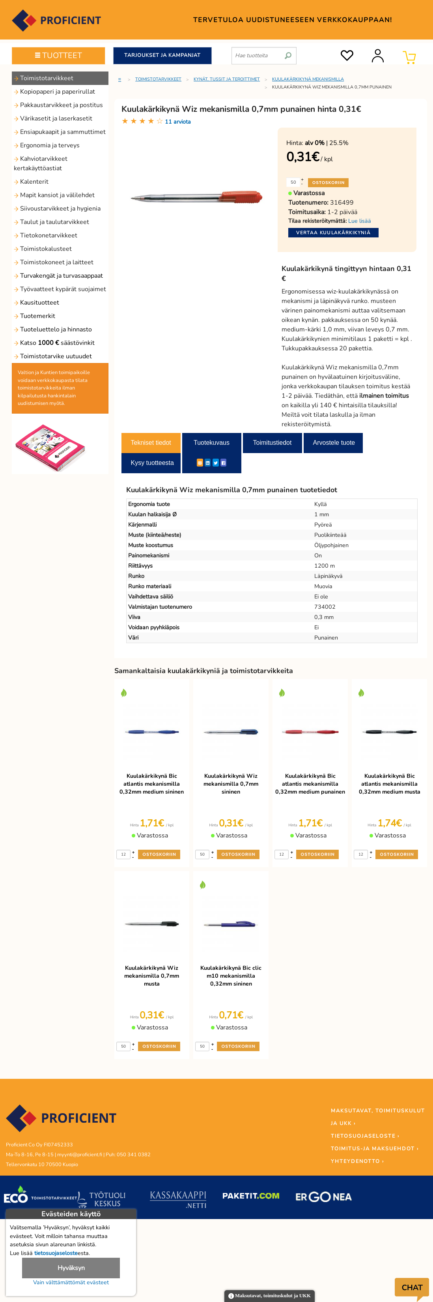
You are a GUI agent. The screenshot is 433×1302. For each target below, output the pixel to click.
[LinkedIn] (208, 463)
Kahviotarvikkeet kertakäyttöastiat (40, 163)
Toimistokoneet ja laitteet (53, 262)
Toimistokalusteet (43, 249)
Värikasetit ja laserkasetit (53, 118)
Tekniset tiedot (151, 442)
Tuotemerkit (34, 316)
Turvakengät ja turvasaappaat (58, 275)
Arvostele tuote (334, 442)
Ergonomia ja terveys (47, 145)
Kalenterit (31, 181)
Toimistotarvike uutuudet (53, 356)
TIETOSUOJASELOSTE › (365, 1136)
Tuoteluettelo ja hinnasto (53, 329)
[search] (288, 52)
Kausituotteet (36, 302)
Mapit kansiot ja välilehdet (54, 195)
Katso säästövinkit (54, 343)
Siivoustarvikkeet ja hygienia (57, 208)
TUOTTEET (58, 55)
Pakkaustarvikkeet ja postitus (58, 105)
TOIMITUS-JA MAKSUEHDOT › (375, 1148)
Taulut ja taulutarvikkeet (51, 222)
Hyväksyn (71, 1268)
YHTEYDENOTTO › (357, 1161)
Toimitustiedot (272, 442)
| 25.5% (327, 143)
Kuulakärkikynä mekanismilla (308, 79)
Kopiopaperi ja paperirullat (54, 91)
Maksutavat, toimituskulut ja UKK (269, 1296)
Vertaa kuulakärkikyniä (333, 233)
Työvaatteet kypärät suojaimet (60, 289)
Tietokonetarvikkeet (45, 235)
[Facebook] (223, 463)
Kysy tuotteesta (152, 462)
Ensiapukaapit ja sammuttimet (60, 132)
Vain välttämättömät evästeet (71, 1282)
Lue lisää (359, 221)
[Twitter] (216, 463)
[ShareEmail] (200, 463)
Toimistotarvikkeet (43, 78)
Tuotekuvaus (212, 442)
